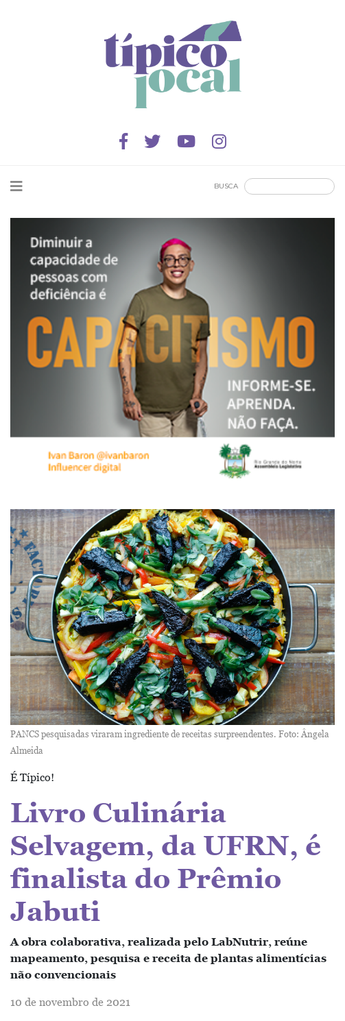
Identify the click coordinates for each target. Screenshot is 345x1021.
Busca (226, 186)
